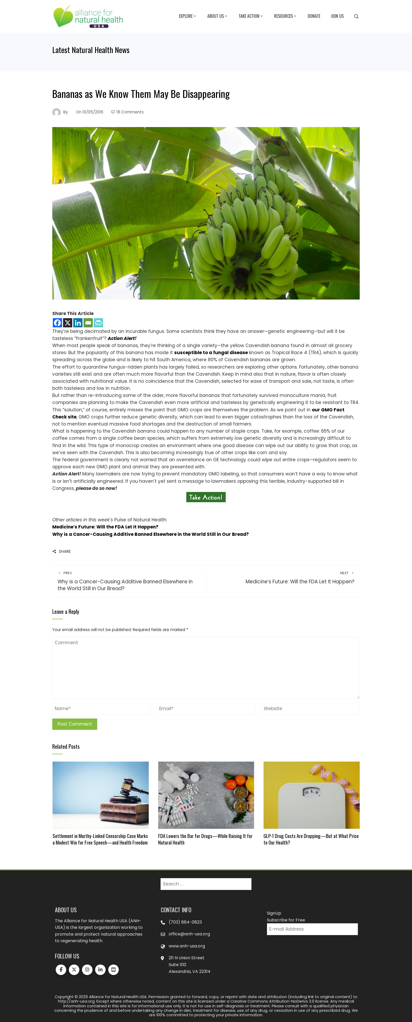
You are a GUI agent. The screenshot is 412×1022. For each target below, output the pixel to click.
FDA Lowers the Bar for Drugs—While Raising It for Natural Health (205, 839)
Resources (285, 16)
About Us (217, 16)
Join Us (337, 16)
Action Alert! (122, 338)
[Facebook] (57, 322)
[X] (67, 322)
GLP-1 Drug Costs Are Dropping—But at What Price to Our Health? (311, 839)
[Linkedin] (78, 322)
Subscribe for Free (286, 920)
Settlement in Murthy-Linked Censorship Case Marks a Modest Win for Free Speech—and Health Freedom (100, 839)
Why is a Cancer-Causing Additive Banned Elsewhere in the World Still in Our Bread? (150, 534)
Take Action (251, 16)
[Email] (88, 322)
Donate (314, 16)
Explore (188, 16)
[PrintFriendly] (98, 322)
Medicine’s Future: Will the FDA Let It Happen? (105, 527)
